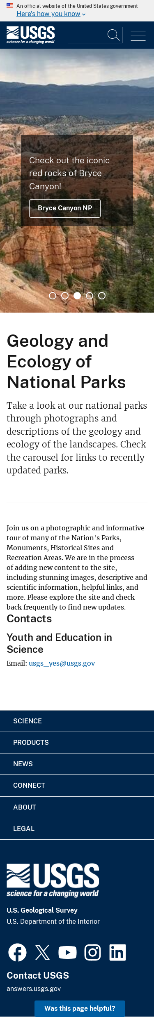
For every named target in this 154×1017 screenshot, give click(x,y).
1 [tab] (52, 295)
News (23, 764)
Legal (23, 829)
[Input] (95, 35)
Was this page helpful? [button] (79, 1008)
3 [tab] (77, 295)
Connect (29, 785)
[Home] (31, 42)
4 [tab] (89, 295)
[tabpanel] (77, 181)
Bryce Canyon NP (65, 208)
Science (27, 721)
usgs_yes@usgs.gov (62, 663)
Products (31, 742)
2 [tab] (65, 295)
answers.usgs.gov (34, 989)
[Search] (114, 35)
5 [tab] (102, 295)
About (24, 807)
